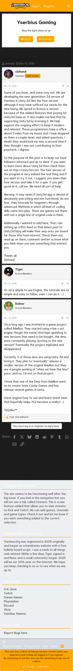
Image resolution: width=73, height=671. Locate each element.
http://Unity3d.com (26, 170)
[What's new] (60, 5)
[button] (4, 642)
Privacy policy (32, 646)
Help (45, 646)
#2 (67, 283)
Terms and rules (12, 646)
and (18, 416)
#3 (67, 317)
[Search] (68, 5)
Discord (9, 605)
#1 (68, 85)
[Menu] (5, 6)
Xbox (7, 609)
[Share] (62, 86)
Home (54, 646)
